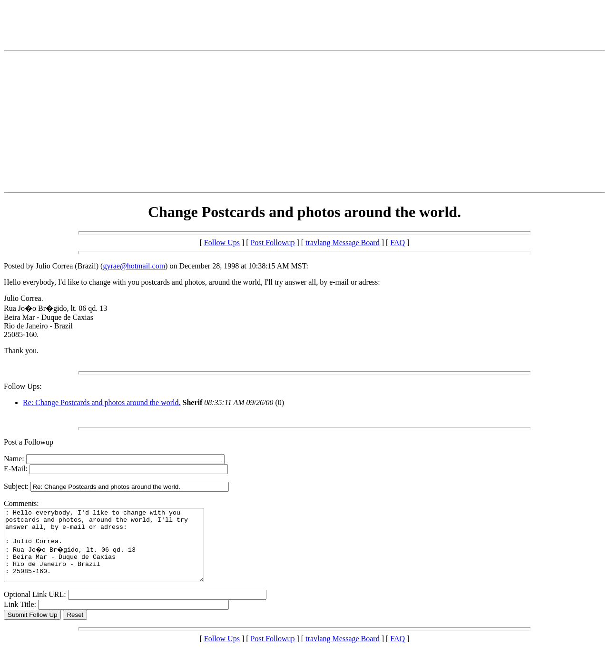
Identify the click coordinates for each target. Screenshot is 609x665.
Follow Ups (222, 242)
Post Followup (273, 242)
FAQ (397, 242)
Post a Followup (28, 442)
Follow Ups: (23, 386)
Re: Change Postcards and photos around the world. (102, 402)
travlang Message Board (342, 242)
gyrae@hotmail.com (134, 266)
